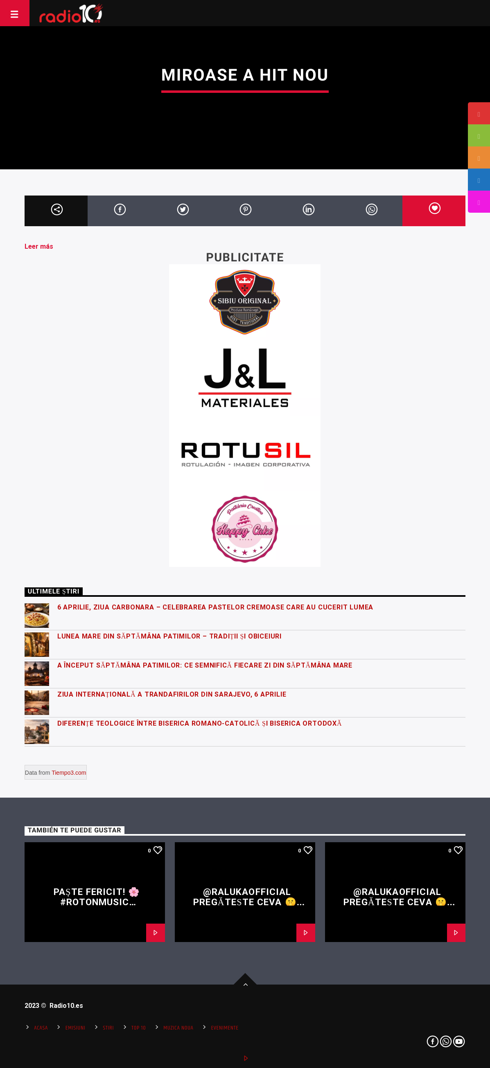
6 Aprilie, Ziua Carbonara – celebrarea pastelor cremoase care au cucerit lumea (215, 607)
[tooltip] (479, 113)
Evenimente (224, 1027)
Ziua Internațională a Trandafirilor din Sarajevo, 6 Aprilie (172, 694)
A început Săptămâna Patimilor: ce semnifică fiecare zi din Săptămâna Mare (204, 665)
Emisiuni (75, 1027)
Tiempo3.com (69, 772)
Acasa (41, 1027)
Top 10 (138, 1027)
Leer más (39, 246)
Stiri (108, 1027)
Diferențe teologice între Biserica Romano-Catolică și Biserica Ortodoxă (199, 723)
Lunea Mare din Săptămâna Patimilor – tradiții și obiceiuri (169, 636)
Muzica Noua (178, 1027)
